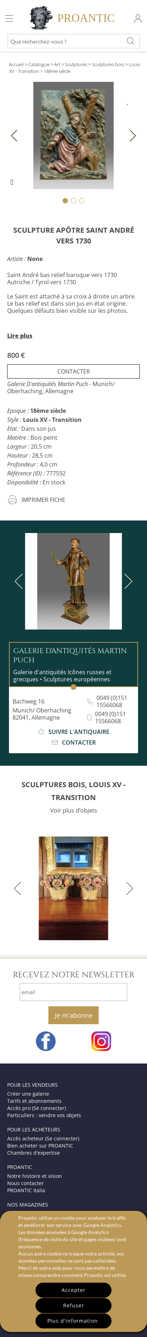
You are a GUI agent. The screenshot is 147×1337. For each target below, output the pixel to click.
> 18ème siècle (55, 71)
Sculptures (76, 64)
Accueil (16, 64)
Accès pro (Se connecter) (36, 1108)
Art (57, 64)
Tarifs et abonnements (34, 1100)
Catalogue (38, 64)
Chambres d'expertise (33, 1152)
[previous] (20, 581)
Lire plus (19, 335)
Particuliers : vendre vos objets (44, 1115)
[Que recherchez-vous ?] (130, 41)
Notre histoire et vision (34, 1176)
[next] (127, 581)
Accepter (74, 1290)
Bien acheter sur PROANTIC (40, 1145)
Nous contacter (25, 1183)
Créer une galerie (28, 1093)
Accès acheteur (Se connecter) (43, 1138)
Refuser (73, 1305)
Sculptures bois (108, 64)
